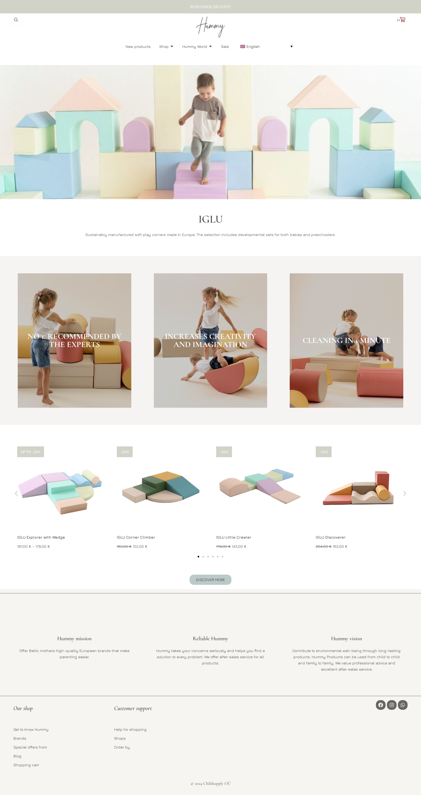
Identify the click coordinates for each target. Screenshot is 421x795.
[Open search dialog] (15, 20)
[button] (266, 46)
